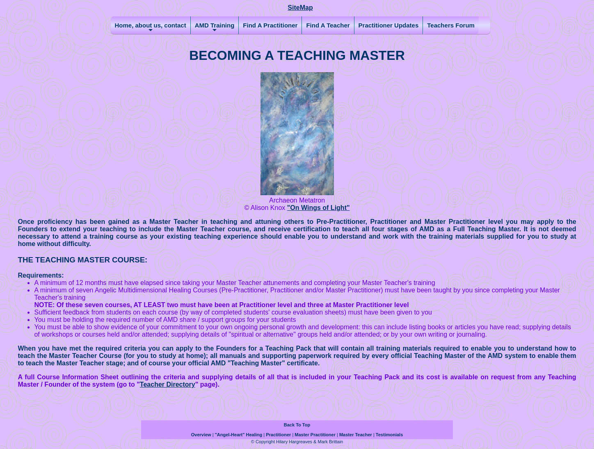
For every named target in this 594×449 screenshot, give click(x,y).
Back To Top (297, 424)
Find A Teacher (328, 25)
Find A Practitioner (270, 25)
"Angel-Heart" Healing (239, 434)
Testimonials (389, 434)
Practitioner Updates (389, 25)
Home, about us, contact (150, 28)
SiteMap (300, 7)
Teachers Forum (451, 25)
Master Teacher (355, 434)
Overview (201, 434)
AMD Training (215, 28)
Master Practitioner (315, 434)
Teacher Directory (167, 384)
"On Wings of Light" (318, 207)
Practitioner (278, 434)
